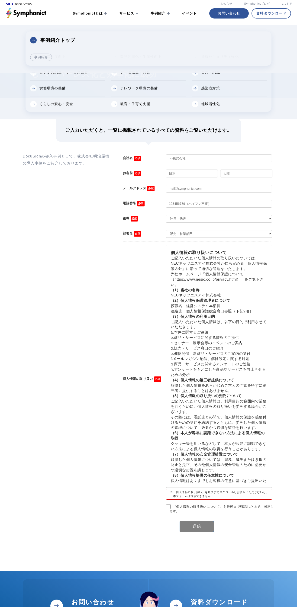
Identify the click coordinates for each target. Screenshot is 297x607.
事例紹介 (158, 20)
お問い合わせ (229, 20)
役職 (126, 218)
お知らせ (226, 3)
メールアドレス (134, 188)
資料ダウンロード (271, 20)
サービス (126, 20)
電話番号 (129, 203)
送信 (197, 526)
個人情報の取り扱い (138, 379)
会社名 (128, 158)
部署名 (128, 233)
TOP (9, 35)
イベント (189, 20)
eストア (286, 3)
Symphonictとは (88, 20)
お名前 (128, 173)
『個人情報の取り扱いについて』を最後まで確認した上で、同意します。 (221, 509)
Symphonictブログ (257, 3)
